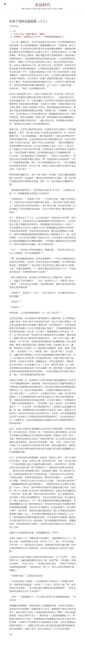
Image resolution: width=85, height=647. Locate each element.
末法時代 (42, 4)
